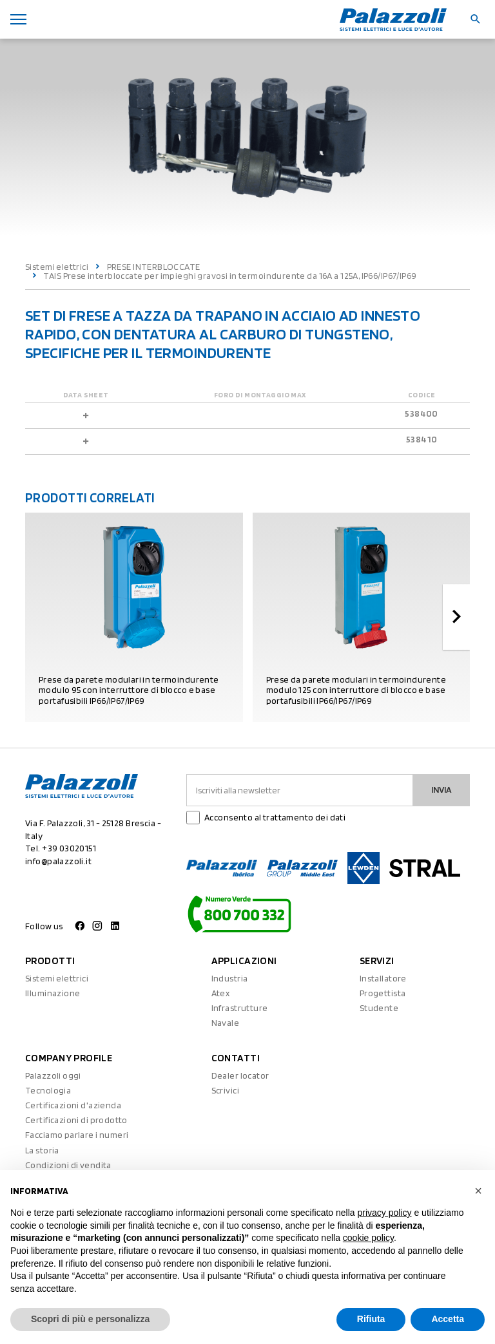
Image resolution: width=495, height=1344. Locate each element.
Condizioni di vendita (68, 1165)
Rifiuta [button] (371, 1319)
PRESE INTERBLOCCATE (153, 266)
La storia (42, 1150)
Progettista (383, 993)
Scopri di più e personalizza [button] (90, 1319)
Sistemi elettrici (56, 266)
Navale (225, 1022)
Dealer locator (240, 1075)
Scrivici (225, 1090)
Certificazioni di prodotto (76, 1120)
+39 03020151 (69, 848)
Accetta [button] (447, 1319)
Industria (229, 978)
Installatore (383, 978)
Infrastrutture (239, 1008)
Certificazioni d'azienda (73, 1105)
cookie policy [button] (368, 1238)
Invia (441, 789)
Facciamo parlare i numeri (77, 1135)
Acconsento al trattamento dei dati (274, 817)
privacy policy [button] (385, 1212)
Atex (220, 993)
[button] (478, 1190)
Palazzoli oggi (53, 1075)
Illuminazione (52, 993)
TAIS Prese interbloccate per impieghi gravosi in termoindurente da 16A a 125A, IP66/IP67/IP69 (229, 275)
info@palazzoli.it (58, 861)
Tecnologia (48, 1090)
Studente (379, 1008)
